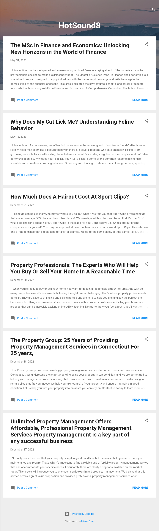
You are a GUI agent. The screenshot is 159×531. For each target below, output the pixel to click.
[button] (146, 45)
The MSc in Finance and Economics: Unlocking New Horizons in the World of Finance (69, 48)
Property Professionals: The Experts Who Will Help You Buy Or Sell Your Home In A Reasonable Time (74, 268)
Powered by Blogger (79, 513)
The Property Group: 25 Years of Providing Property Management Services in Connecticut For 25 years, (74, 346)
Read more (140, 100)
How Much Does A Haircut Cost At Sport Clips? (69, 196)
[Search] (154, 10)
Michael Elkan (87, 521)
